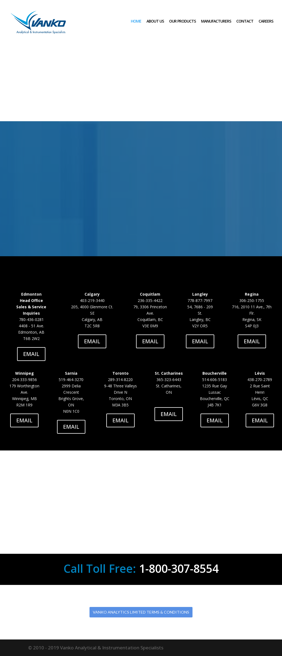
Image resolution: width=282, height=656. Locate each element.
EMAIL (31, 354)
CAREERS (266, 21)
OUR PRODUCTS (182, 21)
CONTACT (244, 21)
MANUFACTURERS (216, 21)
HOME (136, 21)
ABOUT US (155, 21)
